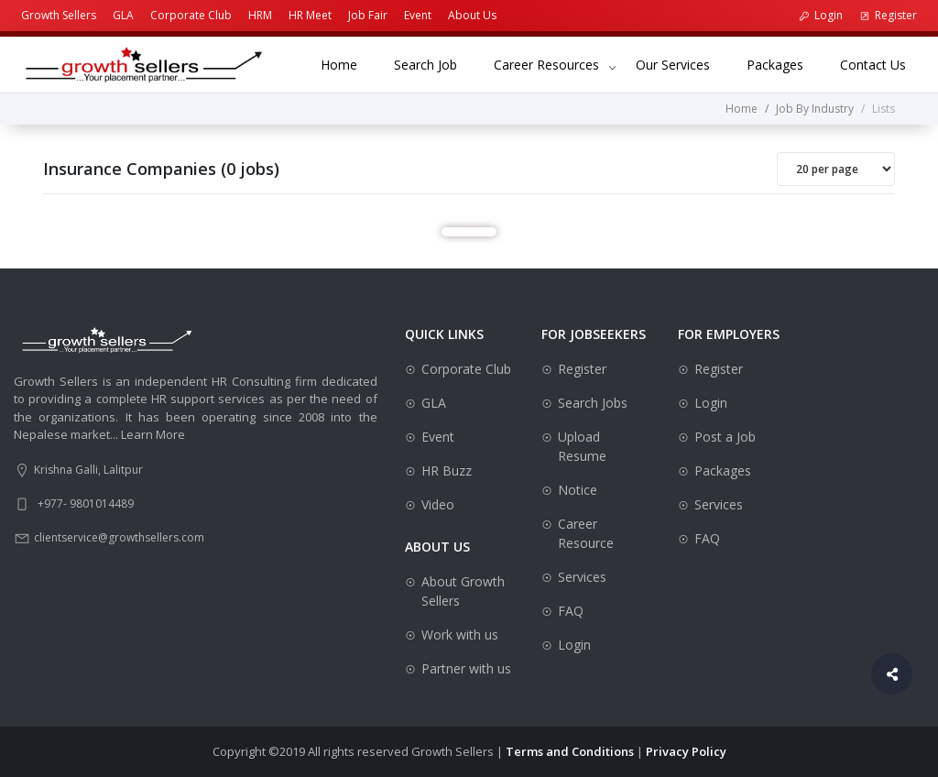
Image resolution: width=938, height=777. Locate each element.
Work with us (459, 634)
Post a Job (725, 436)
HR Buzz (446, 470)
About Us (472, 15)
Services (582, 576)
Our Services (682, 63)
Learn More (153, 434)
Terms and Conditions (570, 751)
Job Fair (367, 15)
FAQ (571, 610)
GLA (123, 15)
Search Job (434, 63)
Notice (577, 489)
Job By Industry (815, 108)
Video (437, 504)
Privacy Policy (686, 751)
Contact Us (882, 63)
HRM (260, 15)
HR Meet (310, 15)
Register (888, 15)
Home (348, 63)
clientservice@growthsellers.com (119, 537)
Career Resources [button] (546, 64)
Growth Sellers (58, 15)
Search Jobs (592, 402)
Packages (784, 63)
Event (417, 15)
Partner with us (466, 668)
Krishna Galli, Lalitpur (88, 469)
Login (821, 15)
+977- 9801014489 (86, 503)
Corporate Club (191, 15)
